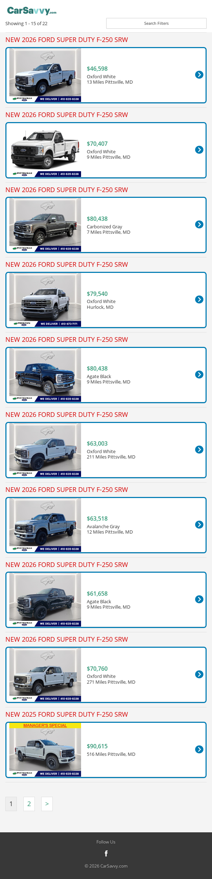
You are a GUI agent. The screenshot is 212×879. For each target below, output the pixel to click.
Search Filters (156, 23)
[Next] (47, 804)
